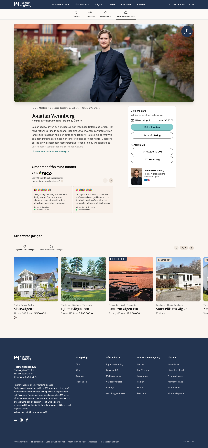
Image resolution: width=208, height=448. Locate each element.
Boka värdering (152, 135)
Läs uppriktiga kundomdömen (47, 178)
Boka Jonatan (152, 127)
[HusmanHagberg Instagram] (21, 420)
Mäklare (43, 108)
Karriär (181, 4)
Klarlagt (110, 387)
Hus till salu (174, 364)
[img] (145, 180)
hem (34, 108)
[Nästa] (191, 248)
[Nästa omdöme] (111, 180)
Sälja (99, 4)
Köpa (77, 364)
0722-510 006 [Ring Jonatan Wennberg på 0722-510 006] (152, 151)
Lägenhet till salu (176, 370)
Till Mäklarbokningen (109, 442)
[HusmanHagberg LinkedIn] (15, 420)
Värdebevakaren (114, 382)
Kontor (111, 4)
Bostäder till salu (60, 4)
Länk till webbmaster (55, 442)
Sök (172, 4)
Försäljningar (105, 14)
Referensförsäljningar (126, 14)
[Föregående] (176, 248)
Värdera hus (174, 387)
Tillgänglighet (37, 442)
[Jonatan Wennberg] (136, 176)
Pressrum (141, 393)
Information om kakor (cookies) (82, 442)
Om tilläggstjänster (115, 393)
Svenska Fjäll (82, 382)
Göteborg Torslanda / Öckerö (64, 108)
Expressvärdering (114, 364)
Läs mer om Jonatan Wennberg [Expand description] (51, 151)
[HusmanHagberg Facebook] (26, 420)
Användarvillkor (21, 442)
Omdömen (90, 14)
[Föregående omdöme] (105, 180)
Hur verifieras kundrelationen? (47, 181)
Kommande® (112, 370)
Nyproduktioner (175, 376)
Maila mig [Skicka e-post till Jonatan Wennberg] (152, 159)
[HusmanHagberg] (22, 4)
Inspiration (126, 4)
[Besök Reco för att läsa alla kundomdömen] (45, 173)
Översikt (76, 14)
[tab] (24, 247)
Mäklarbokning (113, 376)
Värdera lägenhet (176, 393)
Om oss (190, 4)
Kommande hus (175, 382)
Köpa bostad (82, 4)
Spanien (141, 4)
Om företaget (143, 370)
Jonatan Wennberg (154, 170)
